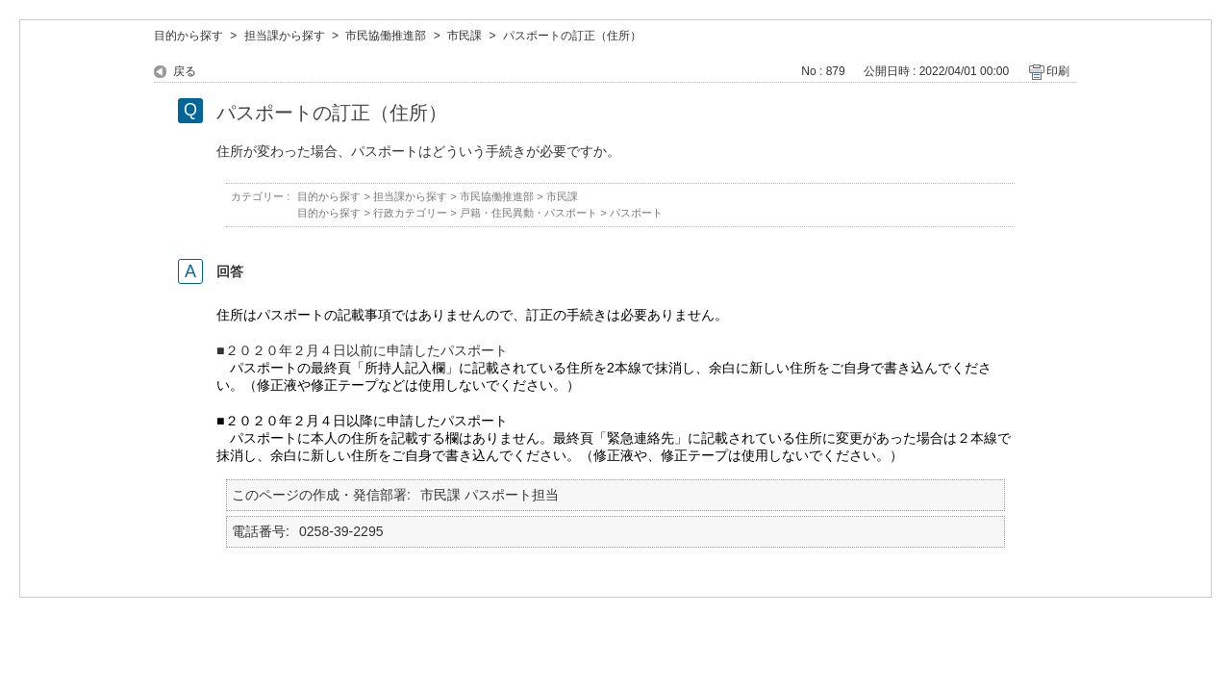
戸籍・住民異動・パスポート (528, 212)
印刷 (1057, 71)
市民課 (464, 35)
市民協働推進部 (385, 35)
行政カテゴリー (410, 212)
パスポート (636, 212)
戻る (184, 71)
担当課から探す (284, 35)
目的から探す (188, 35)
